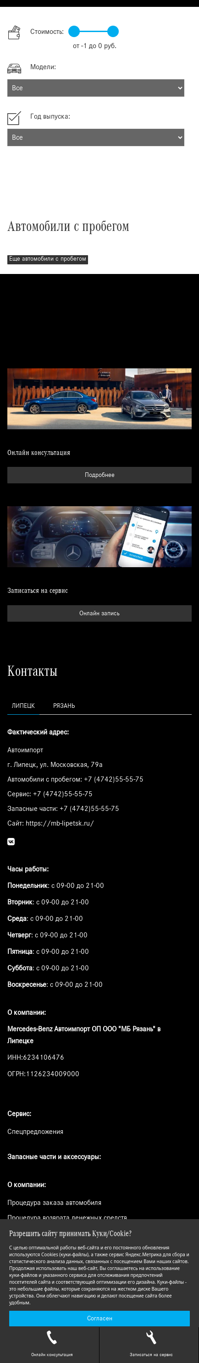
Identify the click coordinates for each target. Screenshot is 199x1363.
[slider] (74, 31)
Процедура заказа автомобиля (54, 1202)
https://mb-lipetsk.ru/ (60, 823)
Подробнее (100, 475)
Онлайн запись (99, 613)
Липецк (23, 706)
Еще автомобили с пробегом (47, 259)
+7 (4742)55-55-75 (114, 779)
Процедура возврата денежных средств (67, 1217)
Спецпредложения (35, 1131)
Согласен (99, 1318)
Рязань (64, 706)
